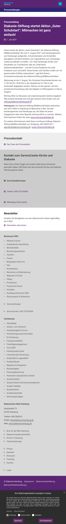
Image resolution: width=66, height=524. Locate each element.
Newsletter (11, 213)
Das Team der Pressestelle (18, 144)
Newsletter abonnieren (16, 225)
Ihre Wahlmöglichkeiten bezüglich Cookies (33, 493)
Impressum (9, 511)
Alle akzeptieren (46, 521)
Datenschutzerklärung (19, 511)
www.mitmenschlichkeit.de (42, 117)
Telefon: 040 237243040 (17, 191)
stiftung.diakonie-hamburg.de (16, 102)
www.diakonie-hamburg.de (20, 423)
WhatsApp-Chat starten (17, 202)
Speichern (18, 521)
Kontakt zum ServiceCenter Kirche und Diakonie (28, 157)
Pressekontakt (13, 138)
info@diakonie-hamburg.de (21, 420)
